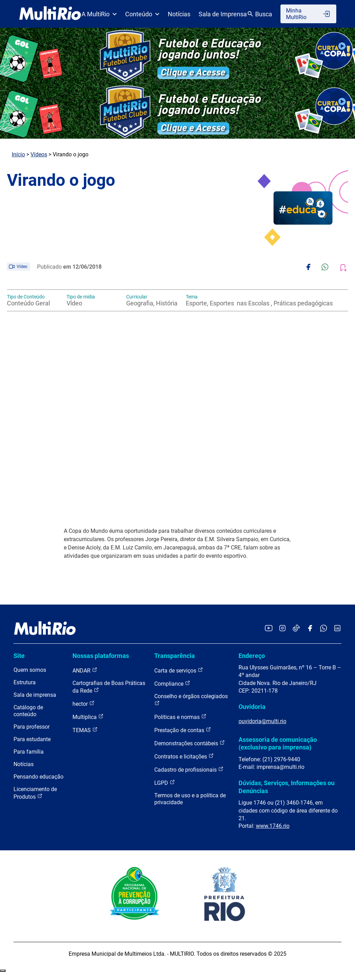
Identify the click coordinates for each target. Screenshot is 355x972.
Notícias (179, 14)
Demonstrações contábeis (189, 743)
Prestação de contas (182, 730)
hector (83, 703)
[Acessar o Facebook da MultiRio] (310, 629)
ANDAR (84, 670)
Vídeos (39, 154)
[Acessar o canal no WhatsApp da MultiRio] (323, 629)
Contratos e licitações (184, 756)
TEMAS (85, 730)
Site (19, 655)
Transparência (174, 655)
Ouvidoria (252, 706)
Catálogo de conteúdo (28, 711)
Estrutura (25, 682)
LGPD (164, 782)
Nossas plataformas (100, 655)
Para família (29, 751)
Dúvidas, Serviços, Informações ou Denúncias (287, 786)
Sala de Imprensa (223, 14)
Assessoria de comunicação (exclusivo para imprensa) (278, 743)
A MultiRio (99, 14)
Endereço (252, 655)
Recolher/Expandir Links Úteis (3, 971)
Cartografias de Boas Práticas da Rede (108, 687)
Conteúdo (142, 14)
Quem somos (30, 670)
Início (18, 154)
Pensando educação (38, 776)
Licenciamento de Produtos (35, 793)
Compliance (172, 683)
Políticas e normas (180, 716)
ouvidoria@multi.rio (262, 721)
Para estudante (32, 739)
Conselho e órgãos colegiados (191, 699)
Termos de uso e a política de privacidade (190, 799)
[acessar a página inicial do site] (50, 13)
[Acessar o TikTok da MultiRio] (296, 629)
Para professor (32, 726)
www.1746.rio (272, 826)
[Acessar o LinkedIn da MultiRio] (337, 629)
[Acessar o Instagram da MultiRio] (282, 629)
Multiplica (88, 716)
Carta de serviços (178, 670)
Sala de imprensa (35, 695)
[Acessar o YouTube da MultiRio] (269, 629)
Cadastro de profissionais (189, 769)
